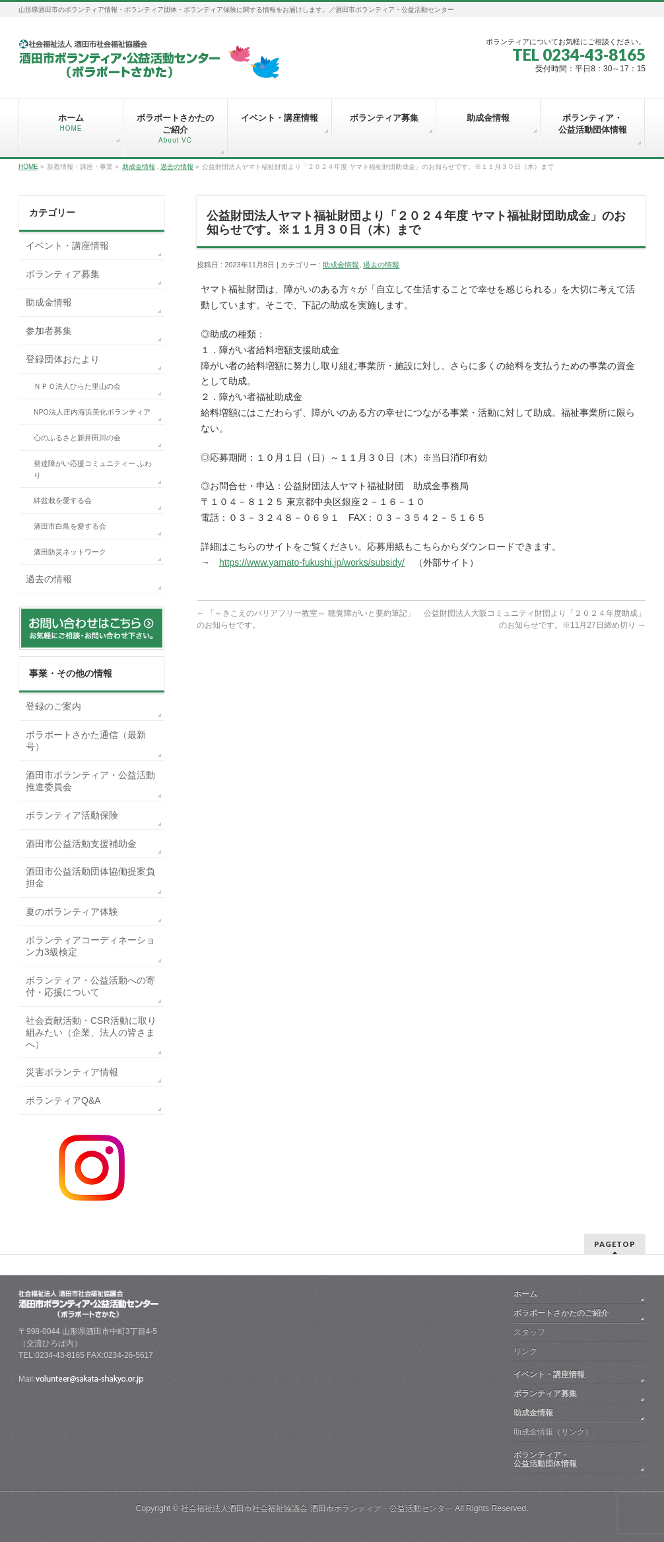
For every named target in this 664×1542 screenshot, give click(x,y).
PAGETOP (615, 1244)
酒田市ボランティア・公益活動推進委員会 (90, 781)
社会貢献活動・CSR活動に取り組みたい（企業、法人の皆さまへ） (91, 1032)
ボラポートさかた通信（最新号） (86, 740)
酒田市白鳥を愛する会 (70, 526)
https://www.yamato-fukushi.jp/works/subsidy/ (312, 562)
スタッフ (529, 1332)
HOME (28, 166)
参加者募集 (49, 330)
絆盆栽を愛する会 (63, 500)
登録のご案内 (53, 706)
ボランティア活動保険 (72, 815)
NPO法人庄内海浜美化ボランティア (92, 412)
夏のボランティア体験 (72, 911)
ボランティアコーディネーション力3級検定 (90, 946)
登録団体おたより (63, 359)
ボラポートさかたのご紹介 (561, 1313)
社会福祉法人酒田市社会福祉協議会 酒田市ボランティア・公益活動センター (316, 1508)
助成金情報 (138, 166)
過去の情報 (176, 166)
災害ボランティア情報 (72, 1072)
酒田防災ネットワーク (70, 552)
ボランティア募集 (63, 274)
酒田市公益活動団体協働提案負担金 (90, 877)
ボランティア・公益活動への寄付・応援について (90, 986)
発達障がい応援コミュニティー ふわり (93, 469)
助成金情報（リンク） (553, 1431)
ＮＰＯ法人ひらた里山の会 (77, 386)
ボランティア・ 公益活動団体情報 (577, 1459)
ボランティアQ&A (63, 1100)
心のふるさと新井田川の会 (77, 438)
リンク (525, 1351)
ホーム (525, 1293)
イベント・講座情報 (67, 245)
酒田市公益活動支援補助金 (81, 843)
